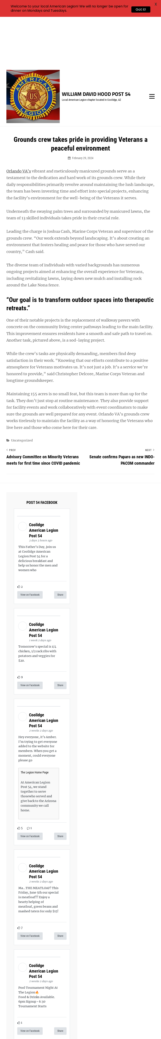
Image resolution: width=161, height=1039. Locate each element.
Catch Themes (94, 1028)
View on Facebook (29, 544)
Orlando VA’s (18, 121)
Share (60, 544)
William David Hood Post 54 (96, 44)
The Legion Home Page (35, 722)
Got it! (141, 9)
